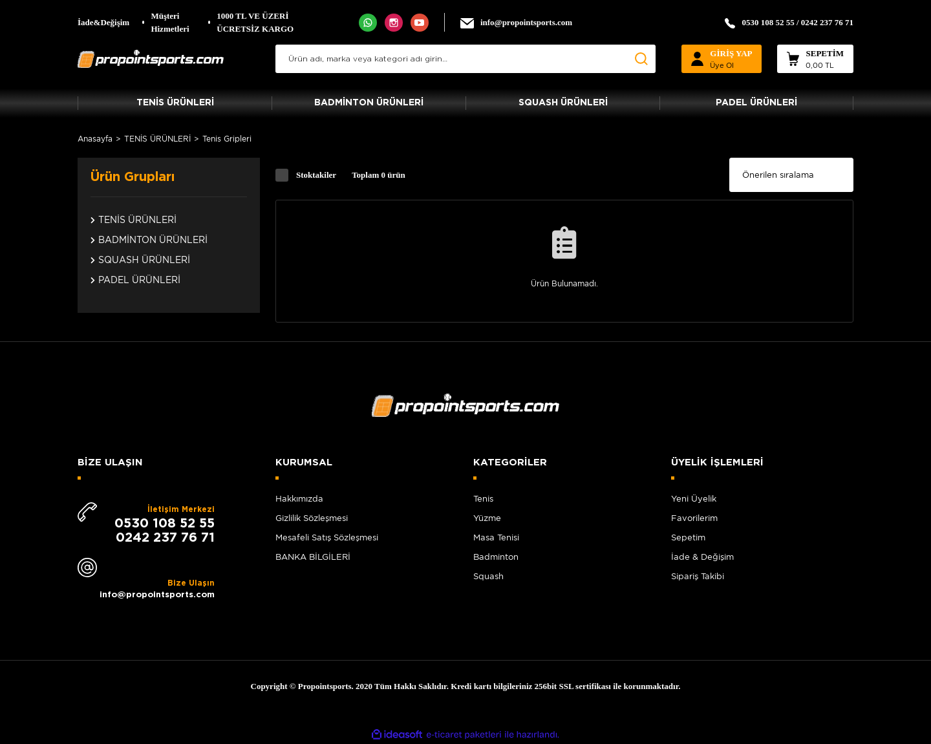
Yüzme (487, 518)
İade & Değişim (702, 557)
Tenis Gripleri (226, 138)
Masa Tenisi (496, 537)
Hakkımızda (299, 499)
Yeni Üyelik (693, 499)
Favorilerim (694, 518)
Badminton (496, 557)
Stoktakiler (316, 175)
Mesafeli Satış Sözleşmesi (326, 537)
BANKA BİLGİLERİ (312, 557)
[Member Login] (721, 59)
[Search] (465, 59)
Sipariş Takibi (697, 576)
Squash (488, 576)
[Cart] (815, 59)
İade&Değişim (103, 22)
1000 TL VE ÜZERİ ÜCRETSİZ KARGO (255, 22)
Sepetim (688, 537)
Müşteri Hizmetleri (170, 22)
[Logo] (151, 59)
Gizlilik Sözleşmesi (311, 518)
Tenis (483, 499)
